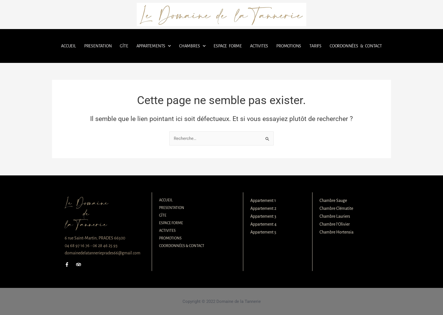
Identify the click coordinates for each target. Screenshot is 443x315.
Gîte (124, 46)
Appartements (153, 45)
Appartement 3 (263, 216)
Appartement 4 (263, 224)
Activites (259, 46)
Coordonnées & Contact (356, 46)
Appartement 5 (263, 232)
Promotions (288, 46)
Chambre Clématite (336, 208)
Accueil (68, 46)
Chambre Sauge (333, 200)
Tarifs (315, 46)
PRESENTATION (98, 46)
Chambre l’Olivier (335, 224)
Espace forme (228, 46)
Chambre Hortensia (336, 232)
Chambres (192, 45)
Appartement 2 (263, 208)
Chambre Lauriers (335, 216)
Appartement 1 (263, 200)
